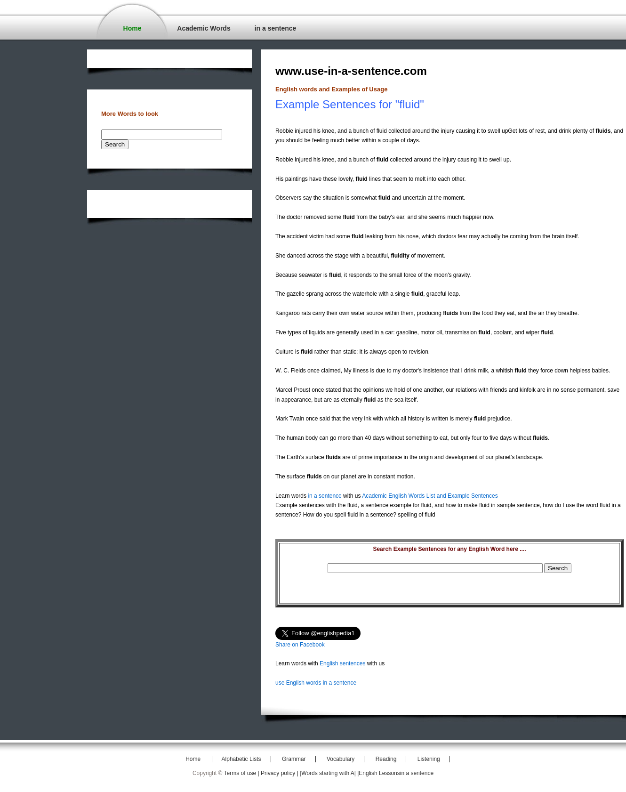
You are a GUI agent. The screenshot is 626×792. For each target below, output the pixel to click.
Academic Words (203, 28)
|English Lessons (378, 773)
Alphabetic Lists (241, 759)
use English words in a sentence (315, 682)
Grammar (294, 759)
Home (132, 28)
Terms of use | (242, 773)
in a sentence (276, 28)
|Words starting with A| (328, 773)
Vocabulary (340, 759)
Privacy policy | (280, 773)
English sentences (342, 663)
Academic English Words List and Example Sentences (430, 496)
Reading (386, 759)
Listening (428, 759)
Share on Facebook (300, 644)
